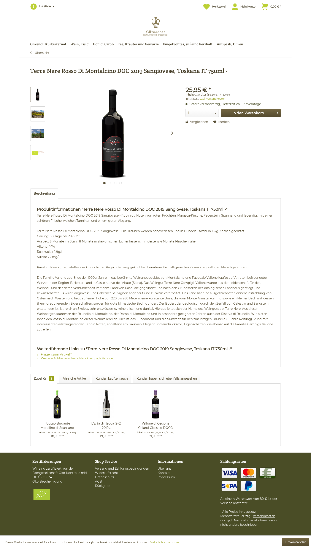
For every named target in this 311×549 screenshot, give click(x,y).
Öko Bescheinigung (47, 481)
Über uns (164, 468)
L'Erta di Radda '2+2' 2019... (106, 426)
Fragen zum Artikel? (54, 354)
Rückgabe (102, 486)
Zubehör (44, 379)
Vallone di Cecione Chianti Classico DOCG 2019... (155, 426)
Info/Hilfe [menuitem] (40, 6)
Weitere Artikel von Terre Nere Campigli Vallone (75, 358)
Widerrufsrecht (106, 473)
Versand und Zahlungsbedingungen (122, 468)
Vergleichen (197, 122)
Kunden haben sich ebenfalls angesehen (166, 379)
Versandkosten (264, 516)
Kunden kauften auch (111, 379)
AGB (98, 481)
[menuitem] (212, 6)
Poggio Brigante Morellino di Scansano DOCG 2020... (57, 426)
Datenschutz (104, 477)
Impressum (166, 477)
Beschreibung (44, 193)
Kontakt (164, 473)
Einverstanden (295, 542)
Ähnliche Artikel (75, 379)
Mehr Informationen (165, 542)
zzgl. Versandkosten (212, 98)
